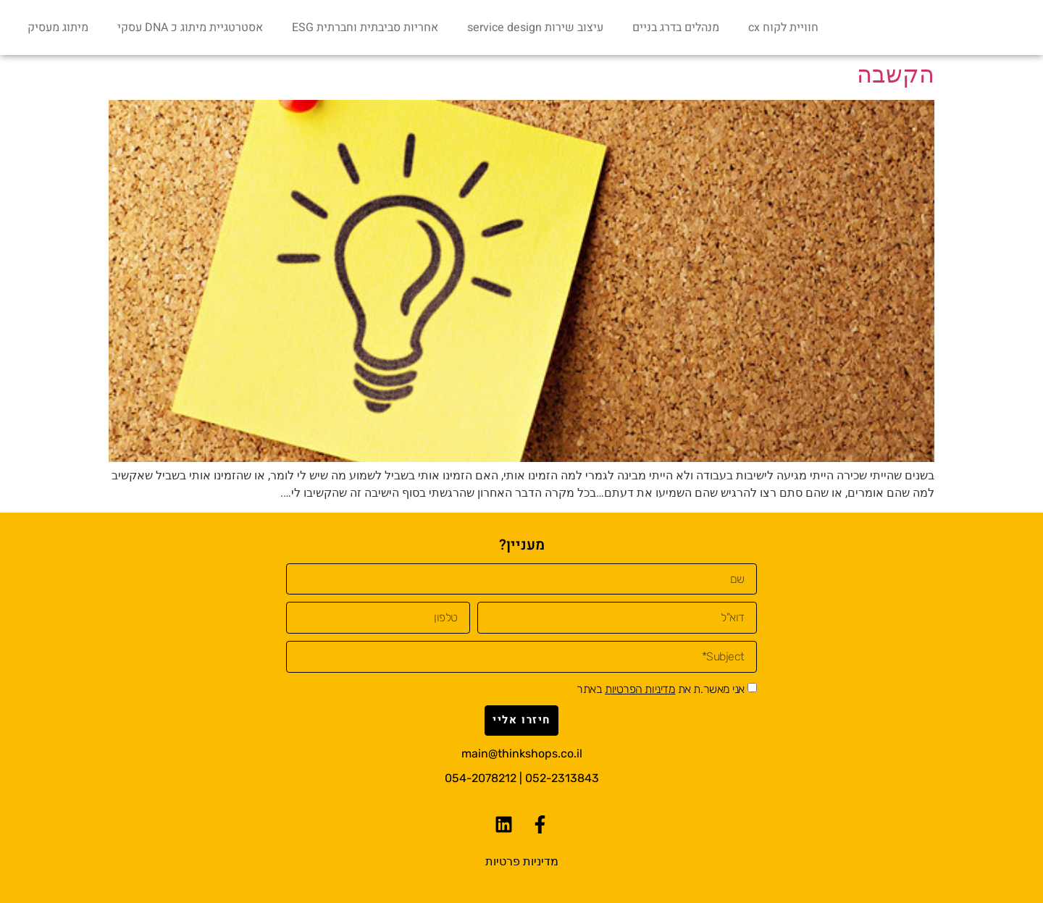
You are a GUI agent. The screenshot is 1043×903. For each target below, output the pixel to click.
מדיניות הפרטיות (640, 689)
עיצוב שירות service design (535, 27)
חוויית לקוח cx (783, 27)
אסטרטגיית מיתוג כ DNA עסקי (190, 27)
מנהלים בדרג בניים (675, 27)
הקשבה (895, 74)
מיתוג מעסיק (58, 27)
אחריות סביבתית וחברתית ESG (365, 27)
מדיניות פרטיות (521, 861)
